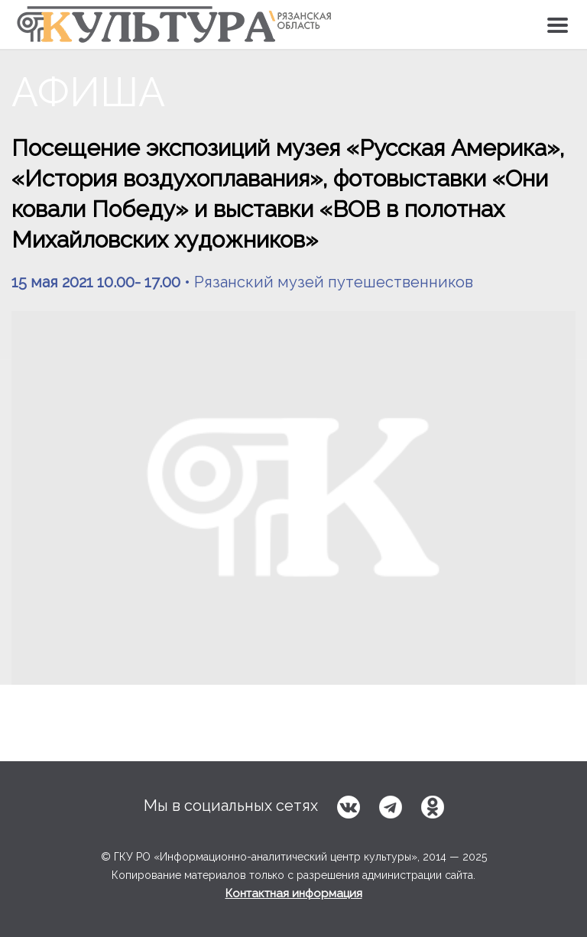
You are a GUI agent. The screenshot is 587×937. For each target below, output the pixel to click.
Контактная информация (293, 893)
